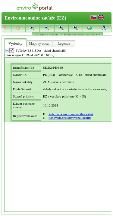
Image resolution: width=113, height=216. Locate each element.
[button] (104, 28)
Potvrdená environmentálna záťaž (71, 114)
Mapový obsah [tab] (39, 43)
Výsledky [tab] (15, 43)
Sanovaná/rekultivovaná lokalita (70, 117)
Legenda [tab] (64, 43)
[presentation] (58, 129)
